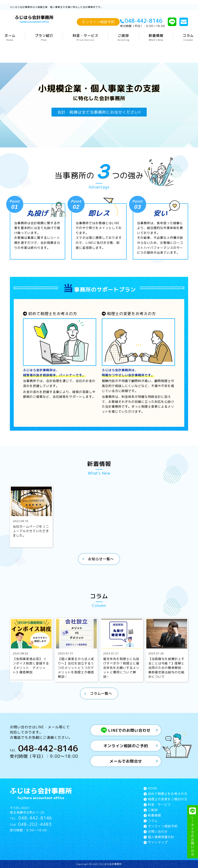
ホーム (9, 37)
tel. (44, 748)
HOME (153, 788)
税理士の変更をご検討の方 (167, 799)
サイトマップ (158, 842)
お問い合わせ (158, 831)
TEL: (31, 818)
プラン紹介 (44, 37)
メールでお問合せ (126, 761)
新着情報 (156, 37)
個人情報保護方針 (161, 837)
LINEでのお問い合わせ (126, 730)
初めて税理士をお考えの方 (167, 793)
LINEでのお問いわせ (192, 832)
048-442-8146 (139, 20)
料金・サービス (85, 37)
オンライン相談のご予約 (125, 745)
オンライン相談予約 (98, 21)
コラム (188, 37)
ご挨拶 (123, 37)
